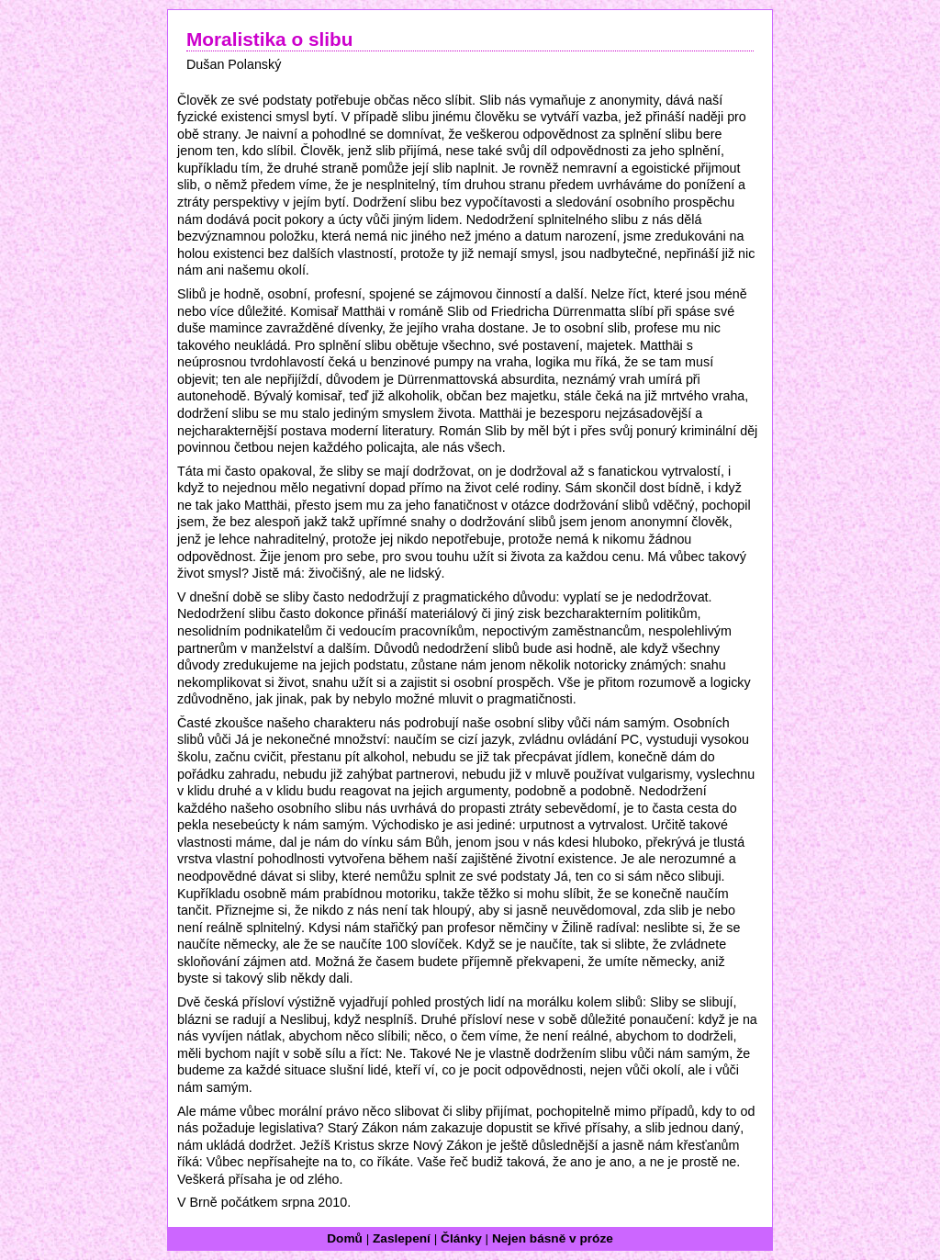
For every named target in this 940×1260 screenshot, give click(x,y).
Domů (345, 1238)
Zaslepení (402, 1238)
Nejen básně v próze (552, 1238)
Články (461, 1238)
